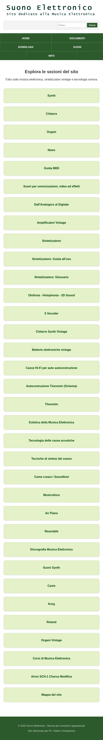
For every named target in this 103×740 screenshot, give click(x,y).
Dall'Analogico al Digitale (51, 204)
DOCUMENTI (77, 38)
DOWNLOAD (25, 47)
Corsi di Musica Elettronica (51, 658)
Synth (51, 95)
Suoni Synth (51, 567)
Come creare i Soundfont (51, 476)
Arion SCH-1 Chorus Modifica (51, 676)
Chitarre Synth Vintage (51, 331)
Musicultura (51, 495)
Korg (51, 603)
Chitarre (51, 113)
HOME (26, 38)
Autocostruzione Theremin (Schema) (51, 386)
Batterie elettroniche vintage (51, 349)
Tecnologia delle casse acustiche (51, 440)
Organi (51, 131)
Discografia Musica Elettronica (51, 549)
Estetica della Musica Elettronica (51, 422)
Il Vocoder (51, 313)
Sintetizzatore (51, 240)
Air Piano (51, 513)
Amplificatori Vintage (51, 222)
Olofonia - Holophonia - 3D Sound (51, 295)
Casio (51, 585)
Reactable (51, 531)
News (51, 150)
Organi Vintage (51, 640)
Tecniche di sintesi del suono (51, 458)
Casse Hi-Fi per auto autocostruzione (51, 367)
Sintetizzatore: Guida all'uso (51, 259)
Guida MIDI (51, 168)
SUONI (77, 47)
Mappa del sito (51, 694)
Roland (51, 622)
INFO (51, 55)
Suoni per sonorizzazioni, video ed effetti (51, 186)
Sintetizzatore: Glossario (51, 277)
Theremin (51, 404)
